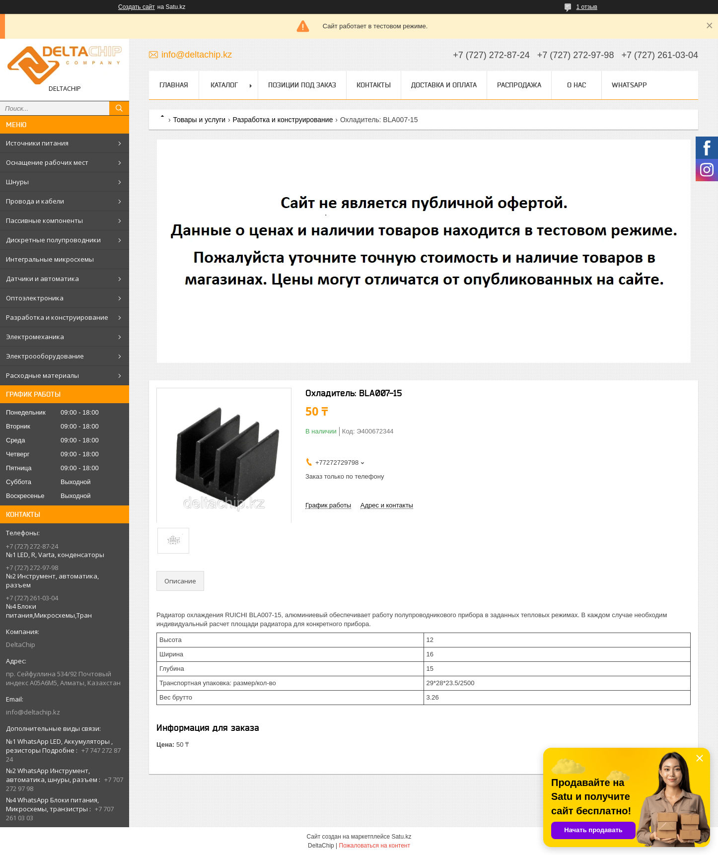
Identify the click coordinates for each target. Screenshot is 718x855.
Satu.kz (401, 836)
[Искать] (119, 108)
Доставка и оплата (444, 85)
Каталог (224, 85)
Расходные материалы (42, 375)
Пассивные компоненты (44, 220)
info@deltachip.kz (33, 712)
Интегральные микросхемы (50, 259)
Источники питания (37, 143)
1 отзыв (586, 6)
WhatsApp (629, 85)
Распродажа (519, 85)
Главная (173, 85)
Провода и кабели (35, 201)
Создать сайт (136, 6)
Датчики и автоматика (42, 278)
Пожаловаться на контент (374, 845)
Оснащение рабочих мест (47, 162)
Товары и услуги (199, 120)
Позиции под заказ (302, 85)
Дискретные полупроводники (53, 239)
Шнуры (17, 181)
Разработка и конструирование (57, 317)
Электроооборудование (45, 356)
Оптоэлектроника (35, 297)
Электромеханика (35, 336)
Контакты (374, 85)
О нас (576, 85)
